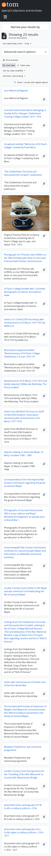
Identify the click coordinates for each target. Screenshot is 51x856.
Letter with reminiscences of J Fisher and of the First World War (24, 684)
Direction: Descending (13, 76)
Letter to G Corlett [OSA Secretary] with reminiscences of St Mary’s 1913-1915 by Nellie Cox (24, 322)
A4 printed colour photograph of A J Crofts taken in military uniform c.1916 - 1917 (24, 832)
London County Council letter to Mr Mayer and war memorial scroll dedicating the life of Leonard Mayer (25, 591)
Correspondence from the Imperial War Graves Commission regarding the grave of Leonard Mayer (24, 483)
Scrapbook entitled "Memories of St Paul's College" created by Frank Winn (25, 146)
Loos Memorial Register (16, 90)
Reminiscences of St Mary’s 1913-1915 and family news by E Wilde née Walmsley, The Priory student (25, 384)
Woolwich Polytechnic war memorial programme (22, 748)
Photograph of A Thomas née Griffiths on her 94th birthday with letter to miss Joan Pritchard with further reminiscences (25, 258)
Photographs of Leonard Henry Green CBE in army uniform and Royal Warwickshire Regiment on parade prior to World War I (24, 515)
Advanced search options (20, 52)
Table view (23, 65)
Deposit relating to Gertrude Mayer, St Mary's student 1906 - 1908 (23, 454)
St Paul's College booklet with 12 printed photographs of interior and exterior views (24, 292)
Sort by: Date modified (13, 70)
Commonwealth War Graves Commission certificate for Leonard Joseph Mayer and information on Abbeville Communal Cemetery (25, 552)
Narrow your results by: (25, 27)
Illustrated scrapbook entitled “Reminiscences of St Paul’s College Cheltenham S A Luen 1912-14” (22, 353)
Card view (9, 65)
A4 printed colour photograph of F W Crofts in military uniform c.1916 (23, 807)
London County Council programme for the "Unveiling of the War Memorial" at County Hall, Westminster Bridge (24, 774)
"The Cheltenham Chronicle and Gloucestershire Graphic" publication (23, 173)
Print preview (10, 60)
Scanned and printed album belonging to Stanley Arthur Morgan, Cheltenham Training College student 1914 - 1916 (25, 113)
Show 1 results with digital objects (31, 82)
